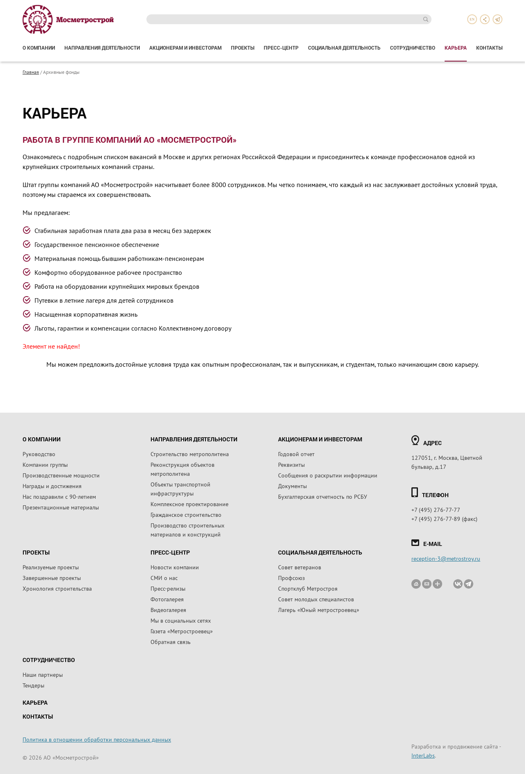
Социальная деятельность (344, 47)
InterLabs (423, 755)
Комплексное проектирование (189, 503)
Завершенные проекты (52, 577)
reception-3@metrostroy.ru (445, 558)
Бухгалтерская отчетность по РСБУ (322, 496)
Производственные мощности (61, 475)
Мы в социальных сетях (181, 620)
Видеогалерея (168, 609)
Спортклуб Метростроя (308, 588)
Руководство (39, 453)
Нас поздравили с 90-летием (59, 496)
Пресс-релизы (168, 588)
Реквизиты (291, 464)
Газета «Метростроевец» (182, 631)
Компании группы (45, 464)
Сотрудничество (412, 47)
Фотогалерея (167, 599)
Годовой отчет (296, 453)
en (472, 19)
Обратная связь (171, 641)
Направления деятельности (102, 47)
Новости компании (175, 567)
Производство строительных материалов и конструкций (187, 529)
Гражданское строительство (186, 514)
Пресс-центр (281, 47)
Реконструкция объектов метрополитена (183, 469)
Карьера (456, 47)
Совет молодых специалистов (316, 599)
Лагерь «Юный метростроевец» (318, 609)
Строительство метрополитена (190, 453)
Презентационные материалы (61, 507)
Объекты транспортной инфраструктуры (180, 488)
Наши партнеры (43, 674)
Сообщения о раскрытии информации (327, 475)
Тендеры (33, 685)
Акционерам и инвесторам (185, 47)
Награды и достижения (52, 485)
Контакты (489, 47)
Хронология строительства (57, 588)
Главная (31, 71)
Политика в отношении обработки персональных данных (97, 739)
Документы (292, 485)
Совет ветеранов (299, 567)
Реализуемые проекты (51, 567)
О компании (39, 47)
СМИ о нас (164, 577)
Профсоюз (291, 577)
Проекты (242, 47)
